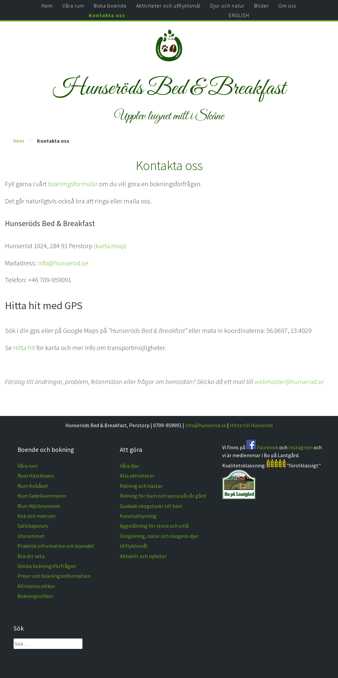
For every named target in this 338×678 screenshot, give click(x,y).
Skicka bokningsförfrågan (46, 566)
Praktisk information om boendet (55, 546)
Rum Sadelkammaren (41, 495)
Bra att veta (31, 556)
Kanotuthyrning (138, 516)
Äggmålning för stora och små (154, 525)
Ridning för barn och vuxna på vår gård (163, 495)
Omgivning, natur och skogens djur (159, 536)
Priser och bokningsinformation (53, 576)
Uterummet (31, 536)
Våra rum (73, 5)
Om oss (287, 5)
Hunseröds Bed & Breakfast (169, 88)
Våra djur (129, 465)
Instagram (300, 447)
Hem (47, 5)
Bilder (261, 5)
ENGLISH (239, 15)
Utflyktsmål (134, 546)
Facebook (267, 447)
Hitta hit (24, 347)
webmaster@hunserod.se (289, 381)
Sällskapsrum (32, 525)
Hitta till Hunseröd (251, 425)
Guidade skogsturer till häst (151, 506)
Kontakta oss (107, 15)
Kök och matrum (36, 516)
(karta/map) (110, 246)
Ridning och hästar (141, 486)
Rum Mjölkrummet (38, 506)
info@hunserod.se (63, 263)
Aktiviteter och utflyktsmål (168, 5)
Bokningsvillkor (35, 596)
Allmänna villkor (36, 586)
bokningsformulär (73, 184)
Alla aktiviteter (137, 475)
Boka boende (110, 5)
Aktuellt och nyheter (143, 556)
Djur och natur (227, 5)
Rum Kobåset (32, 486)
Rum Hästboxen (35, 475)
